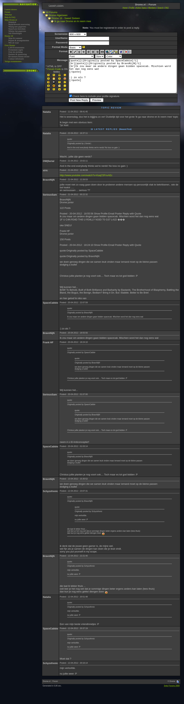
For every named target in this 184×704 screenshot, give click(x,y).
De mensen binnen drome (18, 56)
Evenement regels (15, 50)
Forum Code (47, 69)
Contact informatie (16, 59)
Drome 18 (9, 36)
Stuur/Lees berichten (16, 29)
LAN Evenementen (16, 47)
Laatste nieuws (11, 9)
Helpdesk (12, 22)
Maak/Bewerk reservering (19, 24)
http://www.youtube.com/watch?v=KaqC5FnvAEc (86, 182)
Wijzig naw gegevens (17, 26)
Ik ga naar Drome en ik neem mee (69, 21)
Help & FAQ (10, 17)
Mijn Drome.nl (11, 20)
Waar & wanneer (15, 38)
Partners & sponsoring (17, 54)
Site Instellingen (15, 33)
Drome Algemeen (54, 15)
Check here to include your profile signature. (89, 103)
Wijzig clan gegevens (17, 31)
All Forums (48, 12)
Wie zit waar (13, 42)
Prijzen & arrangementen (18, 40)
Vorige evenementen (13, 61)
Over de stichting (15, 52)
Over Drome (10, 45)
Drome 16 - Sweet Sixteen (62, 18)
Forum (7, 12)
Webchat (8, 14)
